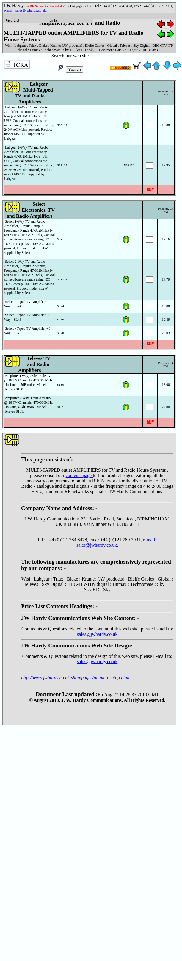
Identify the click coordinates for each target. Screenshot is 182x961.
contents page (79, 475)
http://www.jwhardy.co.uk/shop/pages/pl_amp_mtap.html (75, 677)
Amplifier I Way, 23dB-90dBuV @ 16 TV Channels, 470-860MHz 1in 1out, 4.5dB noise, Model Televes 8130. (28, 382)
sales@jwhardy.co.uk (97, 634)
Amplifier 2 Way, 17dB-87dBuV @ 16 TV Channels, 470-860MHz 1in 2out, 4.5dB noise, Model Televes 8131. (28, 404)
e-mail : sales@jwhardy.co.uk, (25, 10)
